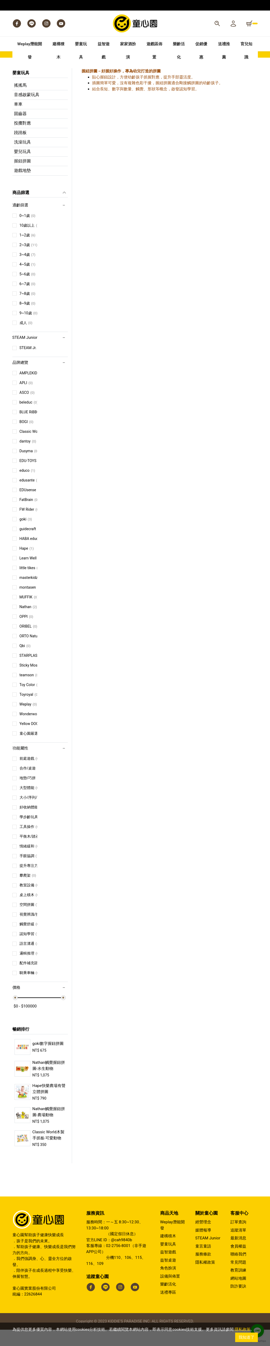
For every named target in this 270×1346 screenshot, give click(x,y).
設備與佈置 (170, 1292)
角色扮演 (168, 1284)
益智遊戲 (168, 1268)
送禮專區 (168, 1308)
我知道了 (246, 1337)
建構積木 (168, 1252)
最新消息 (238, 1254)
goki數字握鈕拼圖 (48, 1059)
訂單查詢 (238, 1238)
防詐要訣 (238, 1302)
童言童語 (203, 1262)
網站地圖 (238, 1294)
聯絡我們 (238, 1270)
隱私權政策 (205, 1278)
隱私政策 (242, 1329)
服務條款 (203, 1270)
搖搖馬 (20, 101)
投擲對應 (22, 139)
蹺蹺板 (20, 148)
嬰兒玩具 (22, 167)
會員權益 (238, 1262)
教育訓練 (238, 1286)
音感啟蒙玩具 (26, 110)
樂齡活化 (168, 1300)
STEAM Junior (207, 1254)
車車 (18, 120)
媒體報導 (203, 1246)
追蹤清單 (238, 1246)
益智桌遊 (168, 1276)
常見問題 (238, 1278)
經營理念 (203, 1238)
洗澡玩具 (22, 158)
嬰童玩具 (168, 1260)
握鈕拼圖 (22, 177)
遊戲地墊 (22, 186)
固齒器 (20, 129)
